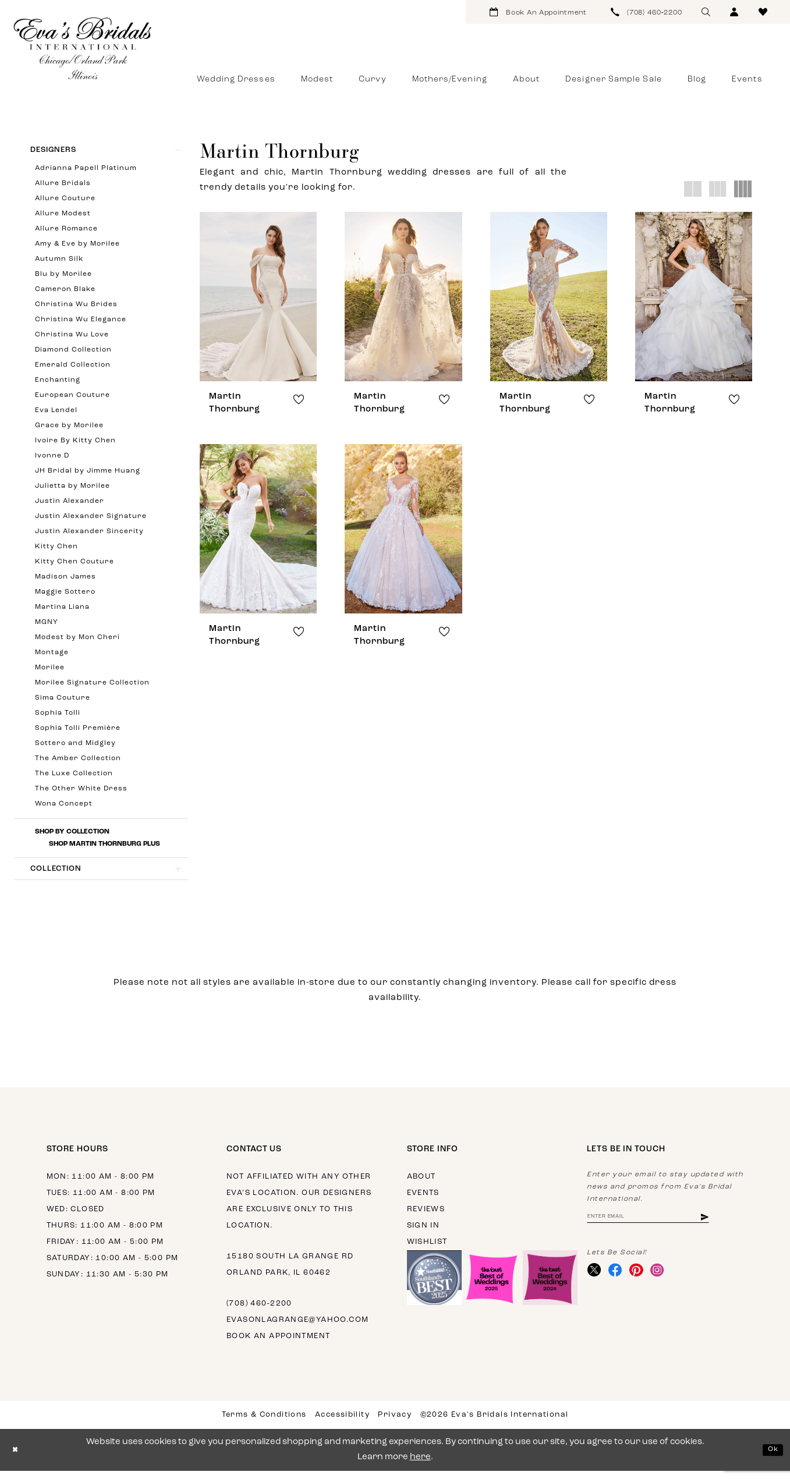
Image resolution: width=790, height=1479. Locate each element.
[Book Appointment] (538, 12)
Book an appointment (278, 1344)
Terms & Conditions (264, 1423)
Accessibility (342, 1423)
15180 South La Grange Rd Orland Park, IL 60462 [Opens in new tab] (289, 1273)
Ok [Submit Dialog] (771, 1457)
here (420, 1465)
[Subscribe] (737, 1226)
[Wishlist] (763, 12)
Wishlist (427, 1250)
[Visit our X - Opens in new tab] (596, 1283)
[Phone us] (646, 12)
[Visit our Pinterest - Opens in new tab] (646, 1283)
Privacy (395, 1423)
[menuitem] (538, 12)
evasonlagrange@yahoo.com (297, 1328)
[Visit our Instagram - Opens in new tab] (671, 1283)
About (421, 1185)
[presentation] (258, 296)
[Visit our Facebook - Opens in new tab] (621, 1283)
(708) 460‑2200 (259, 1311)
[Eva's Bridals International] (83, 48)
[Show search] (706, 12)
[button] (734, 12)
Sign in (423, 1233)
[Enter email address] (665, 1226)
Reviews (426, 1217)
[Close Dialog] (17, 1458)
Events (423, 1201)
